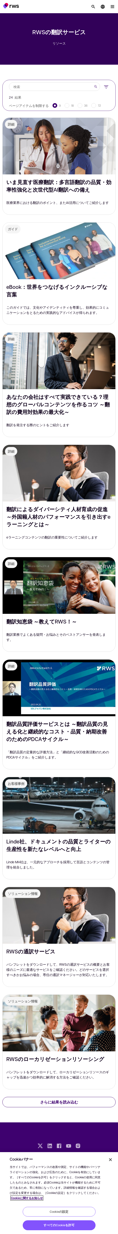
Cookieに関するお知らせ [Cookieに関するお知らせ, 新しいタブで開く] (27, 1198)
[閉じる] (110, 1159)
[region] (59, 1193)
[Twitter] (40, 1146)
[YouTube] (68, 1146)
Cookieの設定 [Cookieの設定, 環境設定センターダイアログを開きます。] (59, 1211)
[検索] (93, 6)
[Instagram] (78, 1146)
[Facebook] (59, 1146)
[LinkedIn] (49, 1146)
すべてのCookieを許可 (59, 1225)
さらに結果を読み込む (59, 1101)
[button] (11, 5)
